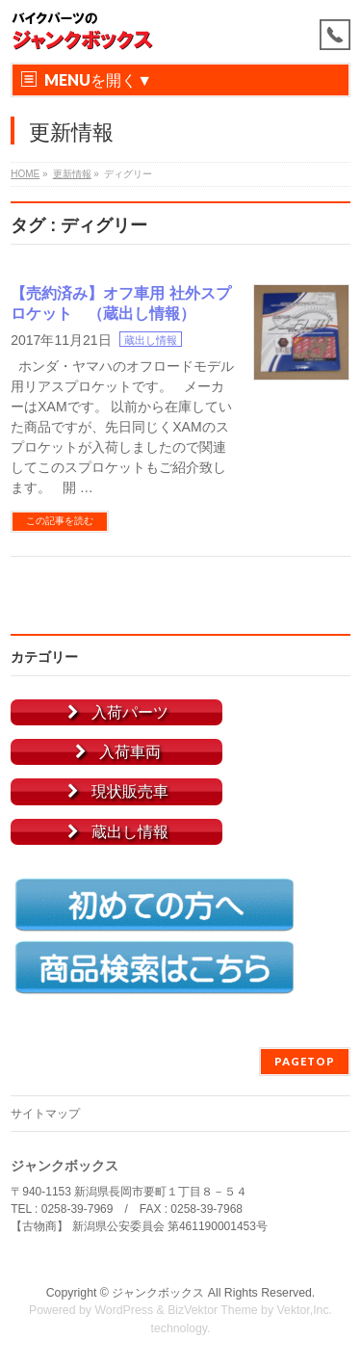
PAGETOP (304, 1061)
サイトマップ (45, 1113)
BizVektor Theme (213, 1310)
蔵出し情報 (150, 340)
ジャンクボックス (158, 1293)
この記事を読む (59, 520)
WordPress (123, 1310)
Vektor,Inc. (305, 1310)
